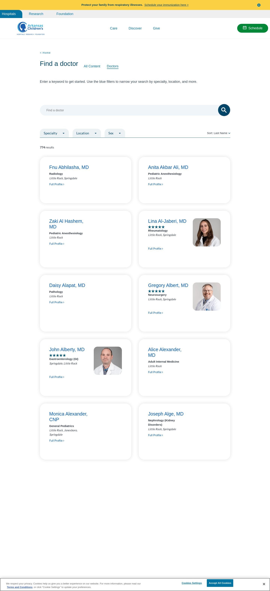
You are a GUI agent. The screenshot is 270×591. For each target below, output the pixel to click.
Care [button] (113, 28)
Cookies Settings (192, 584)
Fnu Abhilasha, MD (69, 167)
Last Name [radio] (220, 133)
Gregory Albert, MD (168, 285)
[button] (259, 5)
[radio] (229, 133)
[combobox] (133, 110)
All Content (92, 66)
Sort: (218, 133)
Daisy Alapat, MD (67, 285)
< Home (45, 52)
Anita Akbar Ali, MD (168, 167)
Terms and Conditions (19, 587)
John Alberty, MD (67, 349)
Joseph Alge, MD (166, 413)
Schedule (255, 28)
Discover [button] (135, 28)
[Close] (264, 584)
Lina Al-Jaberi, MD (167, 221)
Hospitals (9, 14)
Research (36, 14)
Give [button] (156, 28)
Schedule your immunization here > (166, 4)
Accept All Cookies (220, 584)
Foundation (64, 14)
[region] (135, 584)
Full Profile (56, 184)
